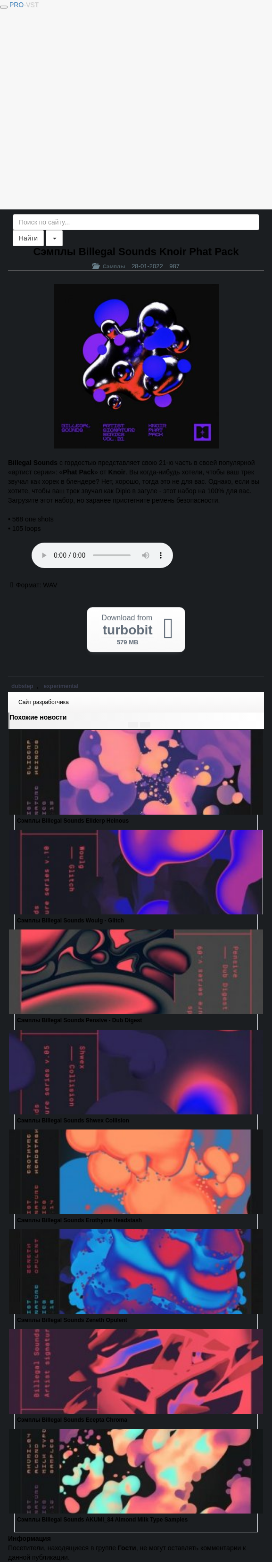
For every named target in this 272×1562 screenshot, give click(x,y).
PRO (24, 4)
